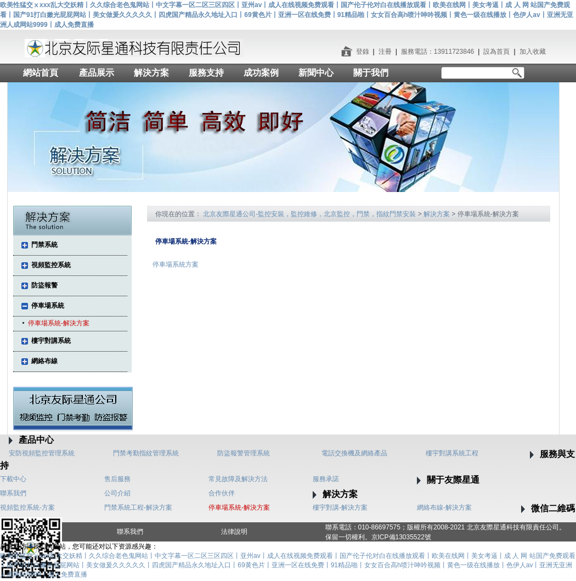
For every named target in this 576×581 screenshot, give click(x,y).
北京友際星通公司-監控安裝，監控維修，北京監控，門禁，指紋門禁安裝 (309, 214)
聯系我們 (13, 493)
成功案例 (261, 72)
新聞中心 (316, 72)
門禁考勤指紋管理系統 (146, 453)
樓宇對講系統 (51, 341)
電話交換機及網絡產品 (354, 453)
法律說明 (234, 531)
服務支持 (206, 72)
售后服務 (117, 479)
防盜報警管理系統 (243, 453)
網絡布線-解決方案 (444, 507)
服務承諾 (326, 479)
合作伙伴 (221, 493)
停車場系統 (47, 305)
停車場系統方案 (176, 264)
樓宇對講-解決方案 (340, 507)
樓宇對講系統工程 (452, 453)
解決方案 (151, 72)
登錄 (362, 51)
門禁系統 (44, 245)
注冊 (385, 51)
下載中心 (13, 479)
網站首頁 (40, 72)
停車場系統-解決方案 (58, 323)
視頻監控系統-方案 (27, 507)
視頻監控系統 (51, 265)
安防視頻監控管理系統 (42, 453)
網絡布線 (44, 361)
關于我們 (370, 72)
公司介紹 (117, 493)
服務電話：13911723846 (437, 51)
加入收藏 (532, 51)
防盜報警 (44, 285)
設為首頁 (496, 51)
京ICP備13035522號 (401, 537)
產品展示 (96, 72)
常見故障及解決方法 (238, 479)
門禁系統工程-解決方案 (138, 507)
